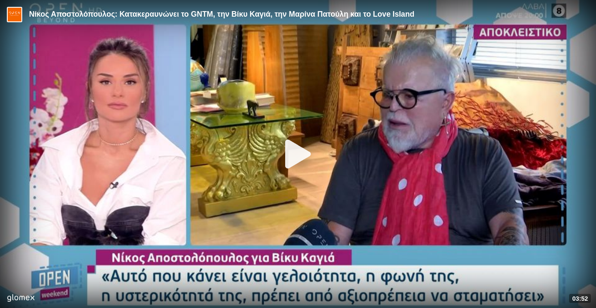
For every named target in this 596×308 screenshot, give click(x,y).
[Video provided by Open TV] (14, 14)
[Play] (298, 154)
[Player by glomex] (21, 299)
